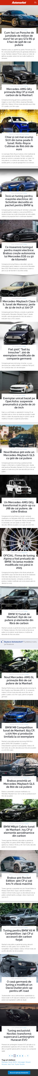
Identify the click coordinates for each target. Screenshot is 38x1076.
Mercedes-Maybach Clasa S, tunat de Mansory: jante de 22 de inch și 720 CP (19, 304)
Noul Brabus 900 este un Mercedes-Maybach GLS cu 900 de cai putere (19, 455)
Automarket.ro (19, 3)
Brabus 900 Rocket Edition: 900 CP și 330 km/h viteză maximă (19, 880)
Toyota (17, 1064)
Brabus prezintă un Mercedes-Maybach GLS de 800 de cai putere (19, 783)
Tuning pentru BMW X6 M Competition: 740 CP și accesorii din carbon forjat (19, 935)
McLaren (4, 1064)
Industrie (24, 552)
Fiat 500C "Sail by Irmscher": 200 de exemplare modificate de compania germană (19, 354)
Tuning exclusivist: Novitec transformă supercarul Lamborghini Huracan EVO (19, 1035)
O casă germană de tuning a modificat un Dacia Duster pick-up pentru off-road (19, 986)
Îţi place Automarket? (13, 642)
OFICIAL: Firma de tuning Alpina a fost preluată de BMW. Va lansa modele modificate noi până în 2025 (19, 561)
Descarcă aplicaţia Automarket (19, 1072)
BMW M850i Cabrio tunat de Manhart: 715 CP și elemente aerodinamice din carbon (19, 831)
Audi (9, 1064)
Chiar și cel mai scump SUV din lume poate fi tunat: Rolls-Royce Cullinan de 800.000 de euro (19, 143)
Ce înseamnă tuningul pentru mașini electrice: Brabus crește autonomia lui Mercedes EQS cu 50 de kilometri (19, 253)
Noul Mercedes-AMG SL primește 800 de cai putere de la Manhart (19, 680)
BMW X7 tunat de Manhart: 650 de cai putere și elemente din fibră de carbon (19, 619)
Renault (28, 1062)
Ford (12, 1064)
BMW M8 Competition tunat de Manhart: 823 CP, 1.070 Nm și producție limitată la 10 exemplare (19, 732)
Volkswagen (21, 1062)
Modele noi (26, 777)
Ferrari (10, 1062)
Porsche (22, 1064)
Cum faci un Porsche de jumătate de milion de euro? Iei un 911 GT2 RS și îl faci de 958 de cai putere (19, 39)
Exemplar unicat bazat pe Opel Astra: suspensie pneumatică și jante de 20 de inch (19, 403)
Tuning (25, 29)
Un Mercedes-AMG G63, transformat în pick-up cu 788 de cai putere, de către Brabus (19, 507)
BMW (15, 1062)
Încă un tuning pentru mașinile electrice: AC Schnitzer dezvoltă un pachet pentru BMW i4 (19, 200)
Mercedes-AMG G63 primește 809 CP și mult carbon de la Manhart (19, 92)
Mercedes (5, 1062)
